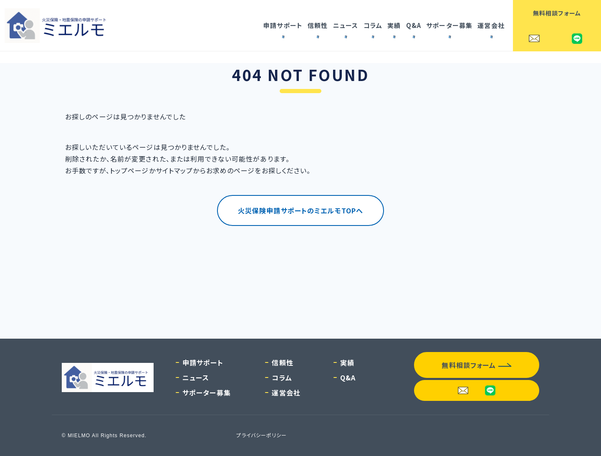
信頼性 (318, 25)
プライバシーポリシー (261, 434)
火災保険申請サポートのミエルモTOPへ (300, 210)
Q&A (413, 25)
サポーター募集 (449, 25)
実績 (394, 25)
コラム (373, 25)
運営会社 (490, 25)
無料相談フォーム (557, 13)
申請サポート (283, 25)
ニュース (345, 25)
